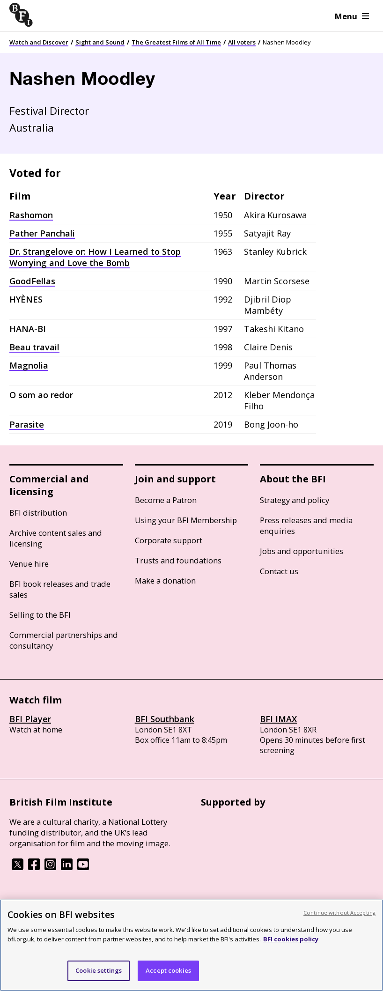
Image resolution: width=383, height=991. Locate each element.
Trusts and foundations (178, 560)
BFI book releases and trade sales (59, 589)
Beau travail (34, 347)
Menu (352, 16)
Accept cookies (168, 970)
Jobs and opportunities (301, 551)
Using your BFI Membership (186, 520)
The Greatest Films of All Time (176, 42)
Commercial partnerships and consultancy (63, 640)
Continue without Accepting (339, 912)
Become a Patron (166, 500)
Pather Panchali (42, 233)
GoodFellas (32, 281)
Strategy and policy (294, 500)
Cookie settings (98, 970)
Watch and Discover (38, 42)
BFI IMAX (278, 719)
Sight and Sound (100, 42)
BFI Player (30, 719)
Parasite (26, 424)
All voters (242, 42)
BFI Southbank (164, 719)
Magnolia (28, 365)
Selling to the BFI (40, 614)
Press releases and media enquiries (306, 525)
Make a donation (165, 580)
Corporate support (168, 540)
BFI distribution (38, 512)
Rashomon (31, 215)
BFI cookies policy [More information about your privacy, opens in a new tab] (290, 939)
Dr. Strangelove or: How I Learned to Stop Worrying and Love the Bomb (95, 257)
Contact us (279, 571)
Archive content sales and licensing (55, 538)
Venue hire (29, 563)
